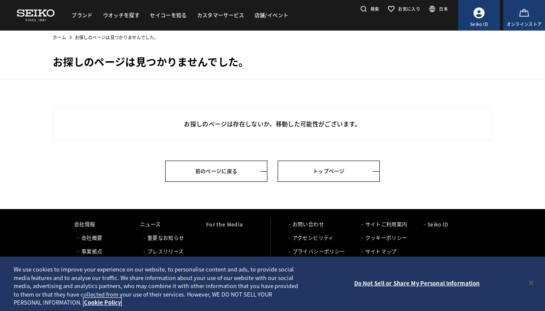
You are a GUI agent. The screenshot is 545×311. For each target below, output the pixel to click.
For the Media (224, 224)
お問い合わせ (308, 224)
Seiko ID (437, 224)
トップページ (328, 171)
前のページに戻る (216, 171)
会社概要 (91, 237)
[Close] (531, 283)
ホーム (59, 37)
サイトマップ (381, 251)
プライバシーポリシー (319, 251)
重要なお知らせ (165, 237)
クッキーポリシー (386, 237)
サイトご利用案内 (386, 224)
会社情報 (84, 224)
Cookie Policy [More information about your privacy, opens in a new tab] (102, 302)
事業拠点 (91, 251)
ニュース (150, 224)
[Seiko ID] (479, 15)
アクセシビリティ (313, 237)
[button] (369, 8)
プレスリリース (165, 251)
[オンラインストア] (524, 15)
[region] (272, 284)
